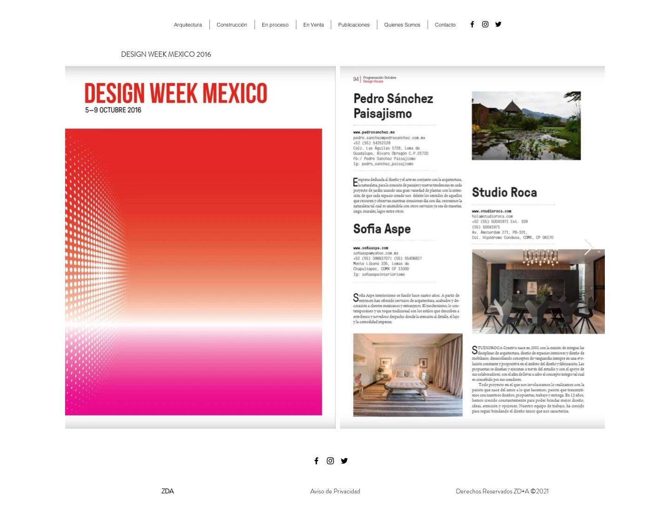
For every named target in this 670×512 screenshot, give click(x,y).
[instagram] (485, 24)
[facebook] (472, 24)
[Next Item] (588, 247)
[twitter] (498, 24)
